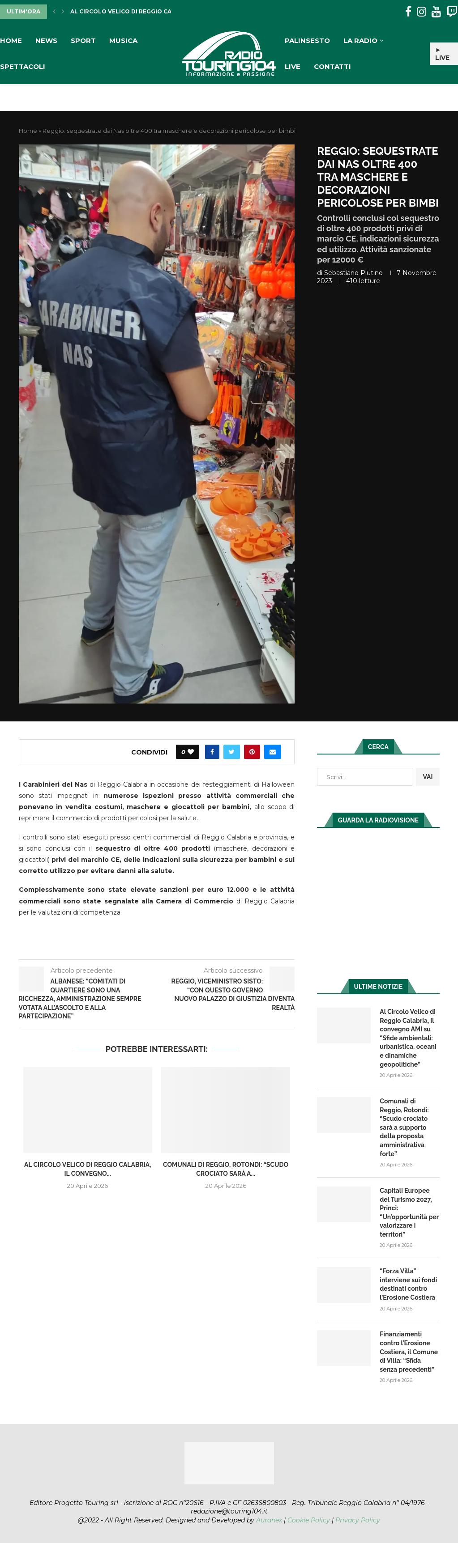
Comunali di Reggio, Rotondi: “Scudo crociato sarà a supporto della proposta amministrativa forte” (404, 1127)
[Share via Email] (272, 752)
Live (292, 66)
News (46, 40)
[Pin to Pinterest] (252, 752)
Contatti (332, 66)
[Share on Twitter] (231, 752)
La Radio (360, 40)
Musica (123, 40)
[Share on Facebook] (212, 752)
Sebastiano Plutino (353, 273)
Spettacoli (22, 66)
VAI (427, 776)
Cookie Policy (308, 1520)
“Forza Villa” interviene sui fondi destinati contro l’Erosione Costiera (408, 1284)
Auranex (269, 1520)
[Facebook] (408, 12)
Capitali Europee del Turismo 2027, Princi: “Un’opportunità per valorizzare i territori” (409, 1212)
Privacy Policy (357, 1520)
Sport (83, 40)
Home (11, 40)
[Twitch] (452, 12)
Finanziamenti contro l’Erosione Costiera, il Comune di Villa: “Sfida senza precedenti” (409, 1352)
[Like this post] (191, 752)
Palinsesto (307, 40)
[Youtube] (436, 12)
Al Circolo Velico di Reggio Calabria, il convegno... (155, 11)
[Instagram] (421, 12)
